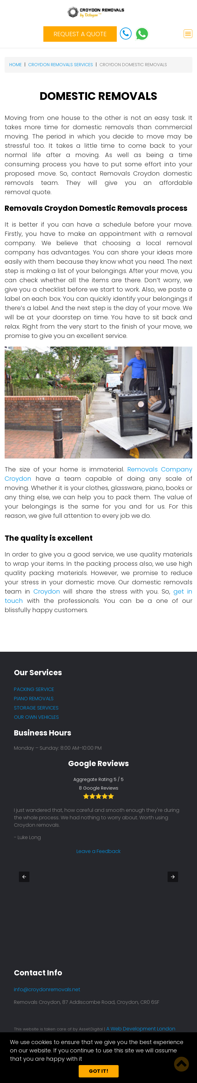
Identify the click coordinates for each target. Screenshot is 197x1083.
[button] (24, 877)
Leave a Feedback (98, 843)
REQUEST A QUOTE (80, 34)
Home (15, 65)
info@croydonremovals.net (47, 989)
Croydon (46, 591)
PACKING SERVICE (34, 689)
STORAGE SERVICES (36, 707)
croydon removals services (60, 65)
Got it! (98, 1071)
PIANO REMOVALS (34, 698)
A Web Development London (140, 1028)
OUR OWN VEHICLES (36, 717)
